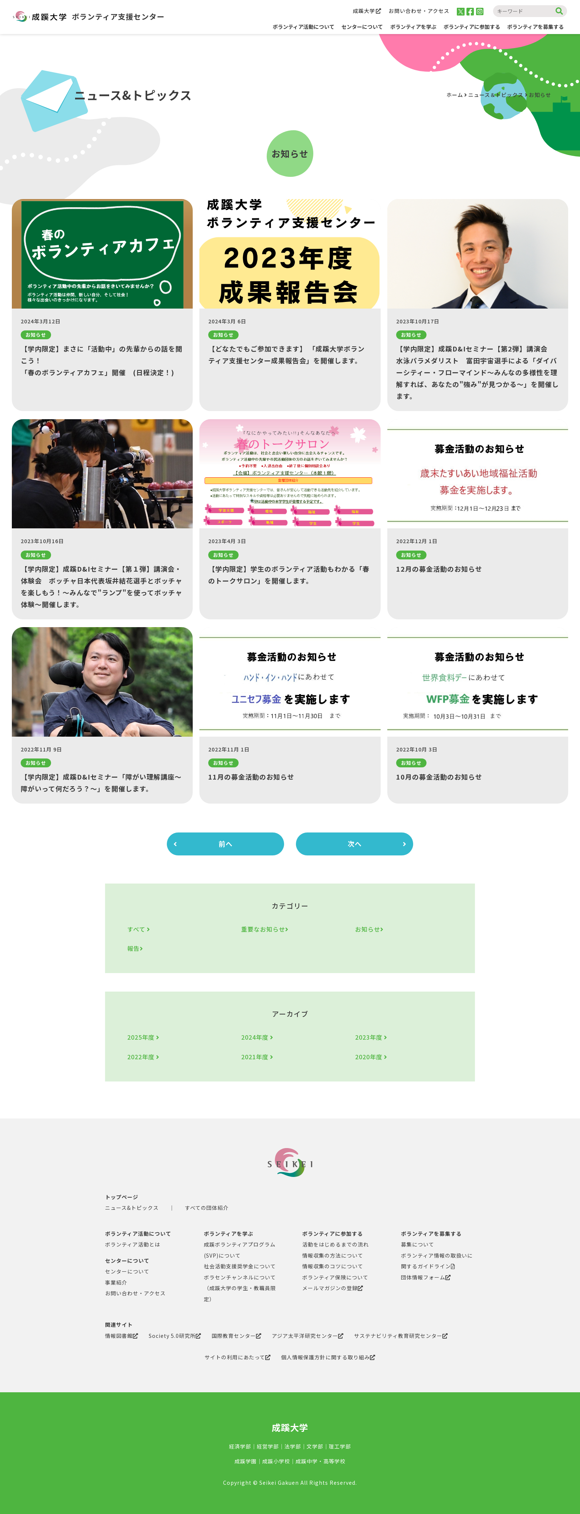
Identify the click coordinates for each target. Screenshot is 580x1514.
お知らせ (369, 929)
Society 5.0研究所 (175, 1335)
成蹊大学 (367, 10)
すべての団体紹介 (207, 1207)
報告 (135, 948)
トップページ (121, 1197)
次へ (377, 843)
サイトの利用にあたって (238, 1357)
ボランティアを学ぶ (228, 1233)
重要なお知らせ (265, 929)
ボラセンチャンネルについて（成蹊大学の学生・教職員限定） (240, 1288)
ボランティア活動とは (132, 1244)
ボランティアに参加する (332, 1233)
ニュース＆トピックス (495, 94)
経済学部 (240, 1446)
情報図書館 (121, 1335)
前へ (203, 843)
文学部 (315, 1446)
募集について (417, 1244)
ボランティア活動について (303, 26)
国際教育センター (237, 1335)
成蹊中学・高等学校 (320, 1461)
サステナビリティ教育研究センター (401, 1335)
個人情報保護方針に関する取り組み (328, 1357)
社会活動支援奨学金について (240, 1266)
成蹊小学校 (276, 1461)
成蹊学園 (246, 1461)
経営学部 (268, 1446)
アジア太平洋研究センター (308, 1335)
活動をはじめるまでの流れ (335, 1244)
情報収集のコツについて (332, 1266)
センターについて (127, 1260)
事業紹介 (116, 1282)
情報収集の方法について (332, 1255)
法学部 (292, 1446)
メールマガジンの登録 (332, 1288)
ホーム (454, 94)
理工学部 (340, 1446)
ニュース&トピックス (132, 1207)
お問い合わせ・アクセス (419, 10)
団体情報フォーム (426, 1277)
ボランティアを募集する (431, 1233)
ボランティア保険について (335, 1277)
